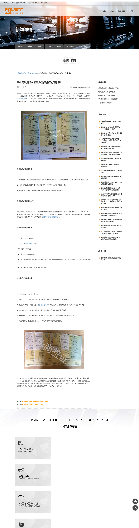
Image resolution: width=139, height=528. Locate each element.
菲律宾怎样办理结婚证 (50, 215)
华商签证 (26, 376)
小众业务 (87, 44)
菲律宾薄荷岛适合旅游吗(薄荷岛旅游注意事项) (35, 399)
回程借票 (73, 44)
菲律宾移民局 (43, 303)
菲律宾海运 (111, 94)
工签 (51, 44)
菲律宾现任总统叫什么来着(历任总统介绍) (34, 402)
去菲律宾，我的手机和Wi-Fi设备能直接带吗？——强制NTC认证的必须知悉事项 (111, 200)
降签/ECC (110, 101)
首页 (104, 11)
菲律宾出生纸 (29, 242)
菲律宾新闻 (32, 71)
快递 (41, 44)
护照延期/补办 (103, 97)
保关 (62, 44)
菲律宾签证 (21, 71)
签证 (112, 11)
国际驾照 (114, 97)
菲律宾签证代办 (24, 522)
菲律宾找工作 (113, 86)
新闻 (131, 11)
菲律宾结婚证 (21, 97)
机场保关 (121, 11)
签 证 (20, 44)
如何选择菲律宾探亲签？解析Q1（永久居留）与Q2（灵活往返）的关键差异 (111, 139)
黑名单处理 (111, 90)
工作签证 (101, 101)
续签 (31, 44)
